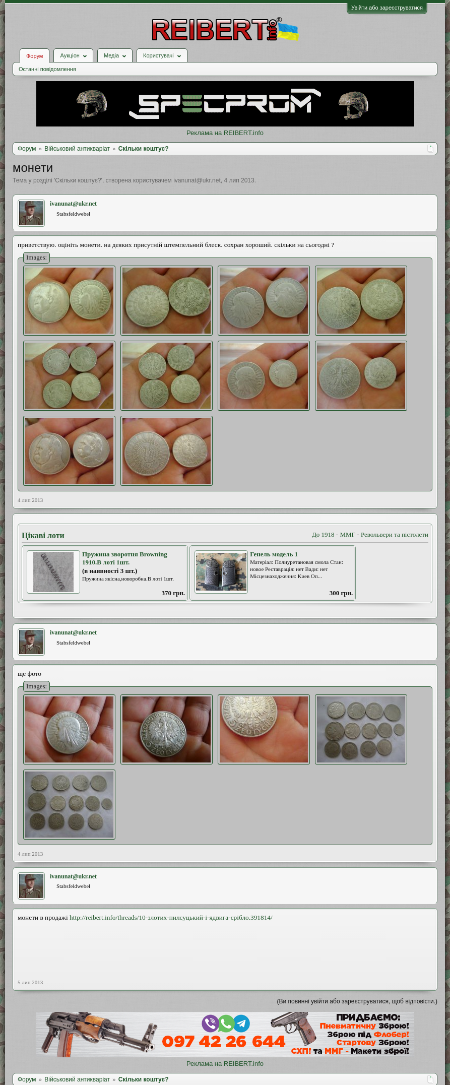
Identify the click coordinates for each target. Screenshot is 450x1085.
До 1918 (323, 534)
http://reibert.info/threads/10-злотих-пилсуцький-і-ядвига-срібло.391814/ (171, 917)
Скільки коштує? (78, 180)
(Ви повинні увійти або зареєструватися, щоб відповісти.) (357, 1001)
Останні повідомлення (47, 69)
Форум (34, 56)
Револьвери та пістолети (394, 534)
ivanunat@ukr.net (197, 180)
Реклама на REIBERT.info (225, 133)
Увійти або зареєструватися (387, 8)
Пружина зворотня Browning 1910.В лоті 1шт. (124, 558)
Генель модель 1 (274, 554)
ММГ (347, 534)
